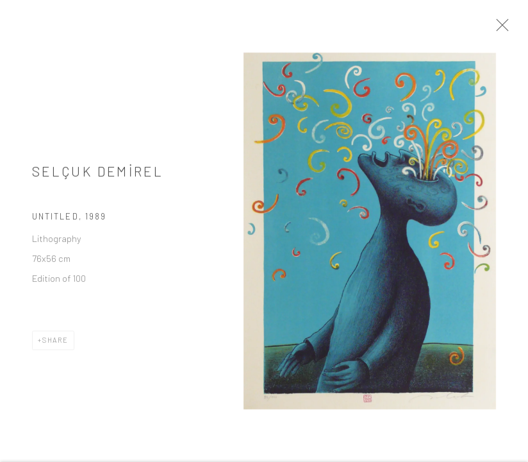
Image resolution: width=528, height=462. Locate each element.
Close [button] (514, 28)
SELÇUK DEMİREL (97, 177)
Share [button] (55, 346)
